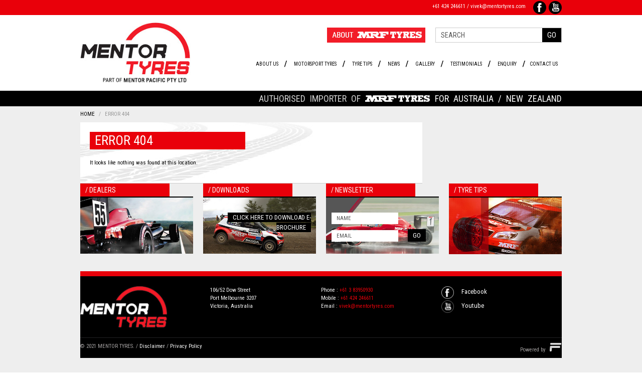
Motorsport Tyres (315, 64)
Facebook (474, 291)
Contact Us (544, 64)
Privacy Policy (186, 346)
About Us (267, 64)
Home (87, 114)
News (394, 64)
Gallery (425, 64)
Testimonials (466, 64)
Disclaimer (152, 346)
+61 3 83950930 (356, 290)
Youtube (472, 305)
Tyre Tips (362, 64)
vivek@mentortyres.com (498, 6)
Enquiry (507, 64)
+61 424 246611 (448, 6)
